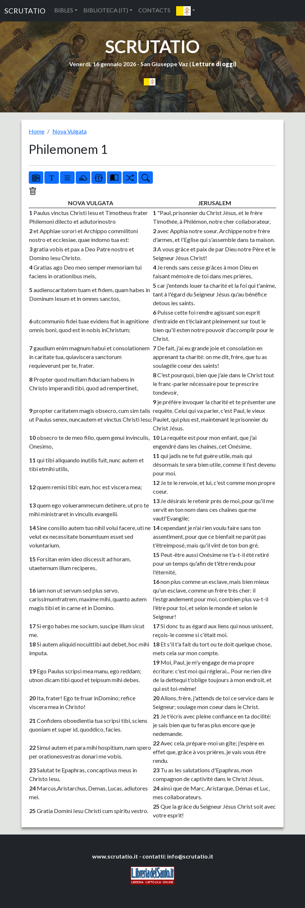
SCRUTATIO (24, 10)
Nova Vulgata (69, 131)
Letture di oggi (213, 63)
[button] (185, 11)
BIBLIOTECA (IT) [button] (105, 10)
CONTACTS (154, 10)
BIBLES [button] (63, 10)
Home (36, 131)
